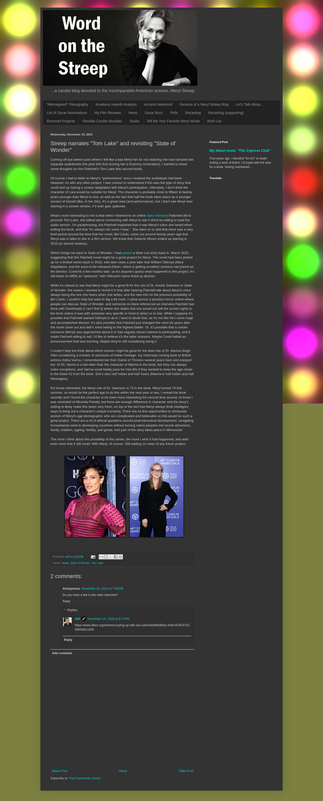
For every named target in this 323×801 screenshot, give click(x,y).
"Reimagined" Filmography (67, 104)
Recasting (193, 113)
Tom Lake (97, 562)
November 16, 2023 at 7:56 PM (102, 588)
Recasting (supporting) (226, 113)
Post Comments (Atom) (84, 778)
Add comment (62, 653)
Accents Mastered (158, 104)
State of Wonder (80, 562)
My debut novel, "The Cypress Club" (240, 151)
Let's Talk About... (249, 104)
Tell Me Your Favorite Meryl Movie (173, 121)
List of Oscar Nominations (67, 113)
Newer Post (59, 771)
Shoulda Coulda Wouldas (102, 121)
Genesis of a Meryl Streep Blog (204, 104)
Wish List (214, 121)
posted (127, 253)
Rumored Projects (61, 121)
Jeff (77, 619)
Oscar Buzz (154, 113)
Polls (174, 113)
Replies (72, 610)
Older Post (186, 771)
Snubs (134, 121)
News (132, 113)
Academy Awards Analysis (116, 104)
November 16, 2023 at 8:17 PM (108, 619)
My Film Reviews (107, 113)
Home (123, 771)
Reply (66, 601)
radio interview (157, 215)
